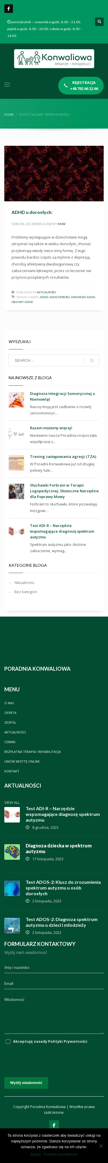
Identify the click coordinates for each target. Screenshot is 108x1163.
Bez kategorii (25, 591)
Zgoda (35, 1154)
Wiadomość (14, 999)
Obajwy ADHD (22, 302)
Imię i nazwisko (17, 967)
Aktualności (46, 292)
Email (8, 983)
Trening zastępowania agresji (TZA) (63, 456)
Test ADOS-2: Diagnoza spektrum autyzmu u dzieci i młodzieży (62, 922)
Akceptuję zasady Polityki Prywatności (50, 1041)
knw (61, 224)
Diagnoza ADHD (83, 297)
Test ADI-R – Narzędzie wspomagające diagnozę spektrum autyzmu (62, 531)
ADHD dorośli (59, 297)
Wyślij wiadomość (26, 1083)
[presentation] (48, 1058)
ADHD (44, 297)
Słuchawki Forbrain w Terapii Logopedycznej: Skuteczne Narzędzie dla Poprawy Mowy (64, 491)
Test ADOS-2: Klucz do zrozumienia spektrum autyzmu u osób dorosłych (63, 887)
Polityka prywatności (61, 1154)
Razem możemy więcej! (51, 427)
